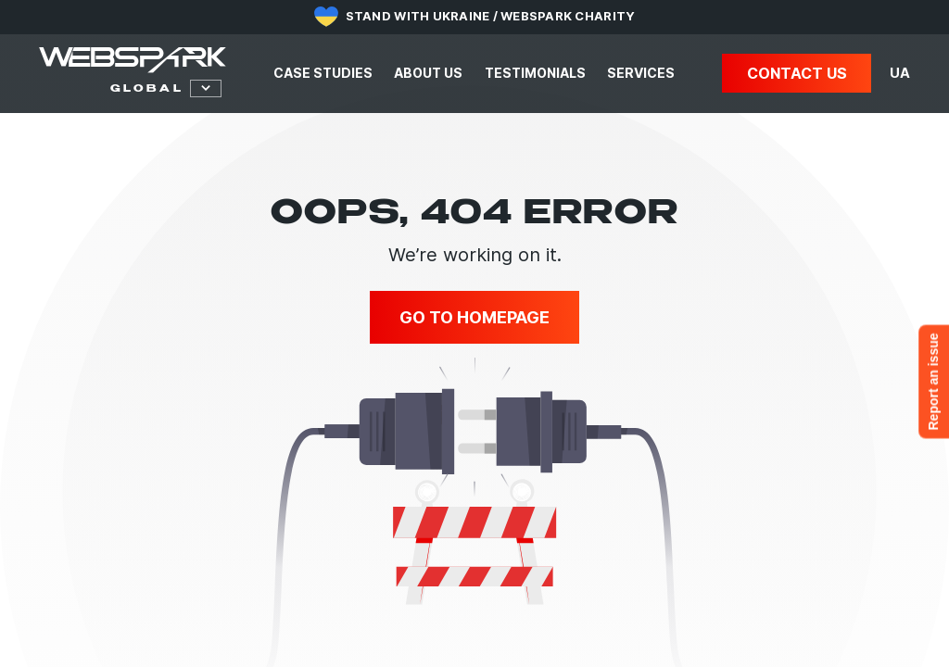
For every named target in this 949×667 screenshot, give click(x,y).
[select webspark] (141, 88)
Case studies (323, 73)
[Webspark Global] (132, 59)
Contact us (797, 73)
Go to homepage (474, 317)
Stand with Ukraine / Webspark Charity (491, 15)
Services (641, 73)
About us (428, 73)
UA (900, 73)
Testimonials (535, 73)
